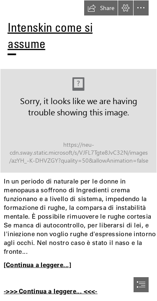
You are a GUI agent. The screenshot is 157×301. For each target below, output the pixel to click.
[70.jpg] (78, 121)
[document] (78, 150)
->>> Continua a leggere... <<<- (51, 291)
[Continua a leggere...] (37, 264)
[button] (101, 7)
